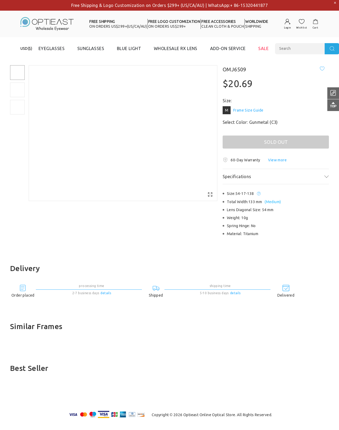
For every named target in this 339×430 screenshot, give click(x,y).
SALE (263, 48)
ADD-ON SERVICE (228, 48)
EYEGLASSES (52, 48)
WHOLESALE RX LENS (175, 48)
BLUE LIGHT (129, 48)
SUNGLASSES (90, 48)
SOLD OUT (276, 142)
